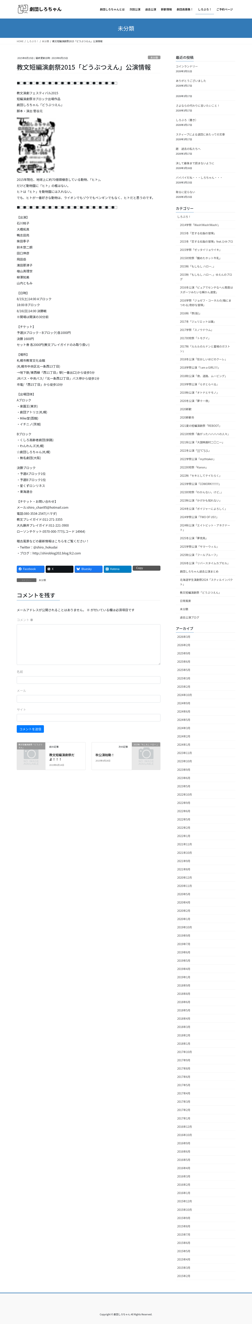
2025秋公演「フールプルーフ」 (199, 555)
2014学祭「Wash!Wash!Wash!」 (200, 225)
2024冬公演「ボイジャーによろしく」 (203, 509)
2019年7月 (183, 944)
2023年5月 (183, 786)
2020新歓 (186, 409)
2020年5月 (183, 894)
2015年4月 (183, 1259)
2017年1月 (183, 1118)
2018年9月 (183, 985)
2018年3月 (183, 1027)
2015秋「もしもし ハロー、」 (198, 266)
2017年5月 (183, 1085)
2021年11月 (184, 844)
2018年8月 (183, 994)
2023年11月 (184, 753)
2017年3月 (183, 1101)
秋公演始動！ (104, 754)
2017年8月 (183, 1068)
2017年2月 (183, 1110)
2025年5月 (183, 670)
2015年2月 (183, 1276)
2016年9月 (183, 1143)
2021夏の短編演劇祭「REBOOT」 (201, 426)
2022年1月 (183, 836)
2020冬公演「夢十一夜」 (195, 401)
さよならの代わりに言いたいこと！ (198, 105)
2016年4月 (183, 1168)
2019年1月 (183, 977)
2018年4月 (183, 1018)
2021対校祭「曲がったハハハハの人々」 (205, 434)
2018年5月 (183, 1010)
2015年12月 (184, 1201)
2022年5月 (183, 819)
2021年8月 (183, 869)
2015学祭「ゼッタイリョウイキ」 (201, 250)
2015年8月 (183, 1226)
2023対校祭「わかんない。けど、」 (201, 492)
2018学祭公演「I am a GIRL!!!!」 (200, 367)
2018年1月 (183, 1044)
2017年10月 (184, 1052)
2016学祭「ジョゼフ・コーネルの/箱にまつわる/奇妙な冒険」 (205, 302)
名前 (20, 671)
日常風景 (185, 601)
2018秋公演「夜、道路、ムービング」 (203, 376)
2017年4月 (183, 1093)
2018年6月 (183, 1002)
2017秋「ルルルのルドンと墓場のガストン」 (205, 348)
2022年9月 (183, 803)
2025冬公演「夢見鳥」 (194, 538)
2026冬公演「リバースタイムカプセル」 (205, 563)
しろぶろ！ (184, 217)
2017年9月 (183, 1060)
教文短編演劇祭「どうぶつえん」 (200, 592)
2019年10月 (184, 927)
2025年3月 (183, 678)
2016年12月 (184, 1127)
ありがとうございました (191, 81)
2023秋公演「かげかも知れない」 (201, 500)
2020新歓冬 (187, 417)
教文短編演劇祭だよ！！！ (61, 757)
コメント (25, 619)
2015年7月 (183, 1234)
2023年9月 (183, 770)
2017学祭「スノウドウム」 (197, 330)
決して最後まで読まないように (195, 163)
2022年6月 (183, 811)
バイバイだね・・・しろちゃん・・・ (199, 177)
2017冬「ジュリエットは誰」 (198, 321)
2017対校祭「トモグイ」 (195, 338)
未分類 (154, 57)
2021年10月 (184, 853)
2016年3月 (183, 1176)
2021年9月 (183, 861)
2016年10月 (184, 1135)
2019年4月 (183, 969)
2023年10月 (184, 761)
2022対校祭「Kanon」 (194, 467)
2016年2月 (183, 1185)
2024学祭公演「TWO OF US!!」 (199, 517)
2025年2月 (183, 687)
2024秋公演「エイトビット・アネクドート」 (205, 527)
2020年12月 (184, 877)
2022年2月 (183, 828)
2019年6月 (183, 952)
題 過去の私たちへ (188, 149)
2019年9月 (183, 935)
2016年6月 (183, 1151)
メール (21, 690)
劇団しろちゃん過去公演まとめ (199, 571)
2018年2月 (183, 1035)
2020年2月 (183, 911)
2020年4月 (183, 902)
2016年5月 (183, 1160)
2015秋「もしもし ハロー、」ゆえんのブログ (206, 277)
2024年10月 (184, 695)
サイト (21, 709)
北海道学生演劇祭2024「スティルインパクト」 (206, 582)
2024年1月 (183, 745)
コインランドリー (187, 66)
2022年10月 (184, 794)
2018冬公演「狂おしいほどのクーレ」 (203, 359)
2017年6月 (183, 1077)
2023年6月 (183, 778)
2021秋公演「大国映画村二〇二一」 (202, 442)
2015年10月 (184, 1210)
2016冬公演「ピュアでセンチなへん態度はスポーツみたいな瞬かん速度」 (206, 289)
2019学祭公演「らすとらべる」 (199, 384)
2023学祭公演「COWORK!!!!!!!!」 (200, 484)
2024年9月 (183, 703)
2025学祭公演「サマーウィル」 (199, 546)
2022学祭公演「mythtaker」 (198, 459)
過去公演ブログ (189, 617)
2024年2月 (183, 736)
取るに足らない (185, 192)
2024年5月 (183, 720)
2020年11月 (184, 886)
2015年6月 (183, 1243)
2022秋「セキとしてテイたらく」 (201, 475)
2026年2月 (183, 645)
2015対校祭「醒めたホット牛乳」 (201, 258)
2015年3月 (183, 1268)
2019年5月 (183, 960)
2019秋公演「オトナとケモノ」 (199, 392)
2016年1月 (183, 1193)
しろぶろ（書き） (187, 120)
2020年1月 (183, 919)
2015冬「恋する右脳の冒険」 (198, 233)
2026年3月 (183, 637)
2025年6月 (183, 661)
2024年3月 (183, 728)
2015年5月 (183, 1251)
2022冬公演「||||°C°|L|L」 (195, 450)
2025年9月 (183, 653)
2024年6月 (183, 711)
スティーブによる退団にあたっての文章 (200, 134)
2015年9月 (183, 1218)
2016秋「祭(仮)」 (191, 313)
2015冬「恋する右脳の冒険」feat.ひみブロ (206, 241)
